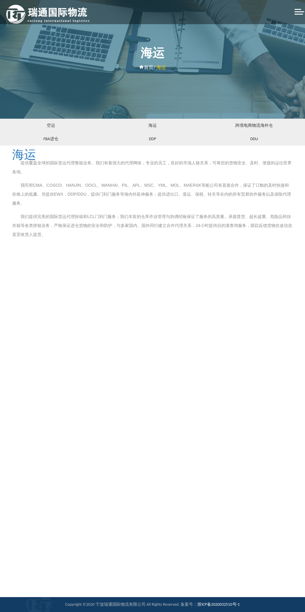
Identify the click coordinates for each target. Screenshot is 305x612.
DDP (152, 138)
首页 (146, 67)
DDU (254, 138)
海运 (152, 125)
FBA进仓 (50, 138)
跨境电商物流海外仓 (254, 125)
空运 (51, 125)
